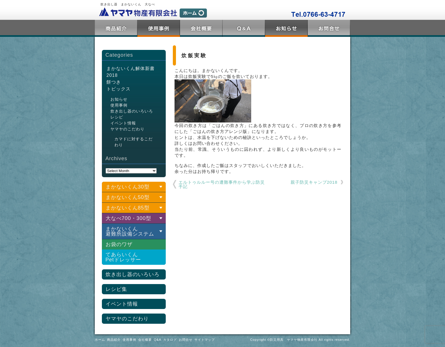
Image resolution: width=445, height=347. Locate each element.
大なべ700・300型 (128, 218)
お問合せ (329, 28)
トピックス (286, 28)
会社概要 (201, 28)
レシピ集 (116, 289)
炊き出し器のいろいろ (131, 111)
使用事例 (158, 28)
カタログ (170, 339)
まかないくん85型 (128, 208)
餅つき (113, 82)
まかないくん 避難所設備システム (130, 231)
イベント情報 (123, 123)
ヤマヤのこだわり (127, 129)
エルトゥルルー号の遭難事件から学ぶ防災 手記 (222, 184)
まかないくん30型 (128, 187)
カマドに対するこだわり (133, 142)
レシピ (116, 117)
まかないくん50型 (128, 197)
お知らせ (118, 99)
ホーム (100, 339)
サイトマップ (204, 339)
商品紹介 (116, 28)
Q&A (243, 28)
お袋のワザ (119, 244)
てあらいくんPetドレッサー (123, 257)
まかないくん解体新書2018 (130, 72)
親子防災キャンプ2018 (314, 182)
